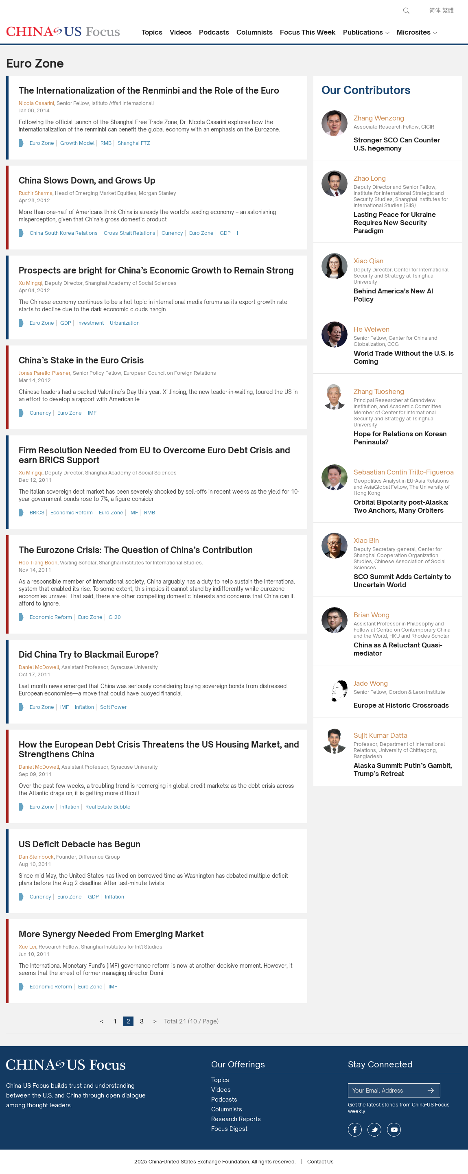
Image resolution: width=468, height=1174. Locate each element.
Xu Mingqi (30, 283)
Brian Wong (371, 615)
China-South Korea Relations (64, 233)
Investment (90, 323)
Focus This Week (308, 32)
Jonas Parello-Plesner (44, 373)
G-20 (115, 617)
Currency (172, 233)
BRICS (37, 512)
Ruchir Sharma (35, 193)
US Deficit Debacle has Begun (79, 844)
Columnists (254, 32)
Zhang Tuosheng (379, 391)
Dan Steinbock (36, 857)
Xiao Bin (366, 540)
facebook (355, 1130)
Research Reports (236, 1118)
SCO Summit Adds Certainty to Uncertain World (402, 581)
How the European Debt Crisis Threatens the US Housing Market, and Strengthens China (159, 749)
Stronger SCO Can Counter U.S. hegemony (397, 144)
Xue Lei (27, 947)
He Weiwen (371, 329)
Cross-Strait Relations (129, 233)
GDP (225, 233)
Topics (152, 32)
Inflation (84, 707)
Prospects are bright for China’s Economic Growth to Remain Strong (156, 270)
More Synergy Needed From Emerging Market (111, 934)
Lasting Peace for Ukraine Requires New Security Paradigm (395, 222)
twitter (374, 1130)
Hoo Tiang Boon (38, 563)
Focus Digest (229, 1128)
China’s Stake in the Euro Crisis (81, 360)
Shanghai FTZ (134, 143)
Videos (181, 32)
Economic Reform (71, 512)
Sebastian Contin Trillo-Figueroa (404, 472)
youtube (394, 1130)
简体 (435, 10)
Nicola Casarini (36, 103)
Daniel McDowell (39, 667)
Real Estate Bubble (108, 807)
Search (406, 11)
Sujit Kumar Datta (380, 735)
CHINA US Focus (63, 31)
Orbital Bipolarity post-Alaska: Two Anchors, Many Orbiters (401, 506)
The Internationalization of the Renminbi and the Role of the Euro (149, 90)
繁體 (448, 10)
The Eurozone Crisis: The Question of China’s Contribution (136, 550)
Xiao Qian (368, 261)
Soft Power (113, 707)
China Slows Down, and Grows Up (87, 180)
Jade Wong (371, 683)
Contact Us (320, 1162)
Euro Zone (42, 143)
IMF (92, 413)
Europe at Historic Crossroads (401, 705)
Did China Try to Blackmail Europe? (89, 654)
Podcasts (214, 32)
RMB (106, 143)
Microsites (414, 32)
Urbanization (125, 323)
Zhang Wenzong (379, 118)
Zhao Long (370, 178)
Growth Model (77, 143)
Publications (363, 32)
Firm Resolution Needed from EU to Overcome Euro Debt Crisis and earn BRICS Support (154, 455)
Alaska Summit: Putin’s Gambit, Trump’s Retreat (403, 769)
